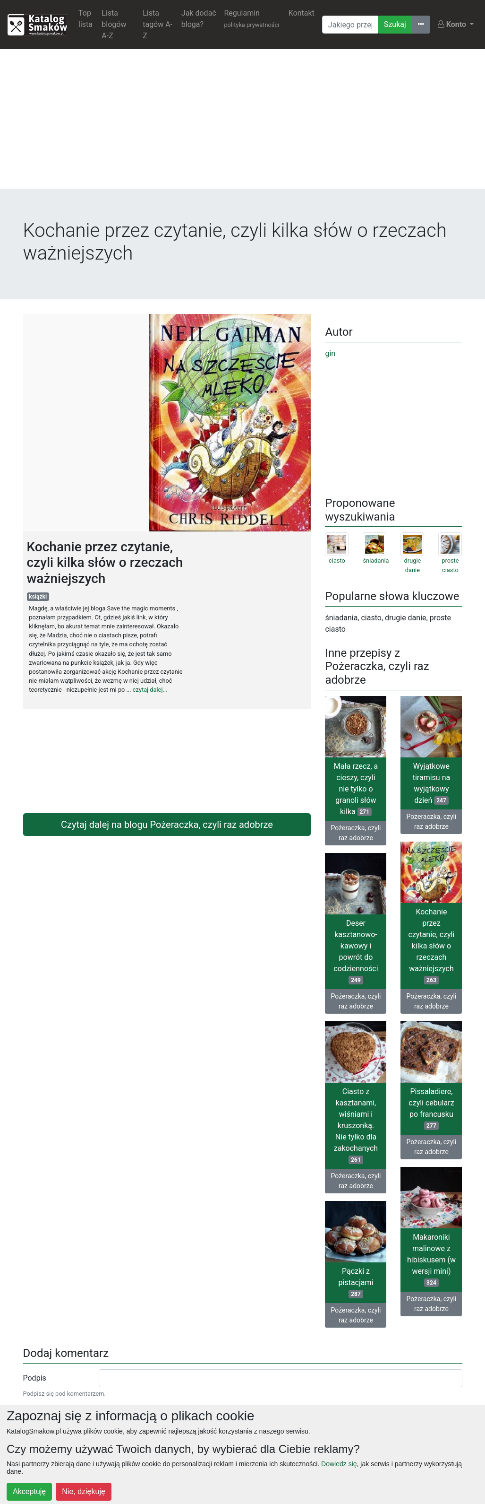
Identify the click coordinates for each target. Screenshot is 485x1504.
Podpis (34, 1378)
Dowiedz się (339, 1464)
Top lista (85, 19)
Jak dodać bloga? (198, 19)
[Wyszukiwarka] (350, 25)
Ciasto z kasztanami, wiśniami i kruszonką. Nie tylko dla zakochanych (356, 1125)
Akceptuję (29, 1491)
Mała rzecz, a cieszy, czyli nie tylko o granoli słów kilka (356, 789)
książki (38, 596)
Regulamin (251, 18)
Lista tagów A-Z (157, 24)
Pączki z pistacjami (356, 1282)
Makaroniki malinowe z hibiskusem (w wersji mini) (431, 1260)
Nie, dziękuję (83, 1491)
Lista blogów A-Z (114, 24)
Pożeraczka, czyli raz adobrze (356, 833)
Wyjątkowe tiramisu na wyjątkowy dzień (431, 783)
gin (330, 353)
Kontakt (302, 13)
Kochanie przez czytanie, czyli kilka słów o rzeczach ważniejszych (431, 945)
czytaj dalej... (150, 689)
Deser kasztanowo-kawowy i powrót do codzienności (355, 951)
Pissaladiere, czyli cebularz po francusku (431, 1108)
